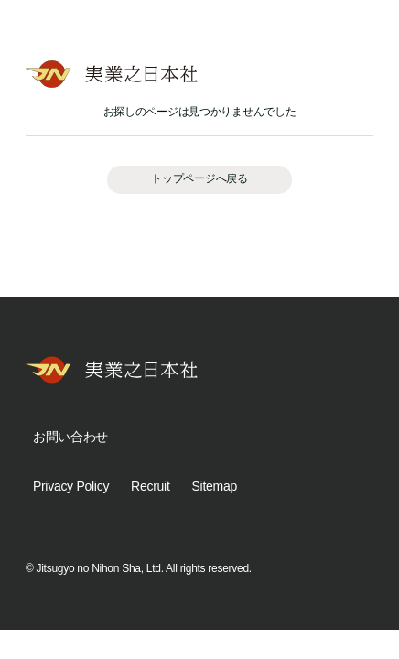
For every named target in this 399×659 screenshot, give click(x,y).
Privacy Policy (71, 486)
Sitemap (214, 486)
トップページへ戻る (199, 178)
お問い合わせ (70, 436)
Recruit (150, 486)
